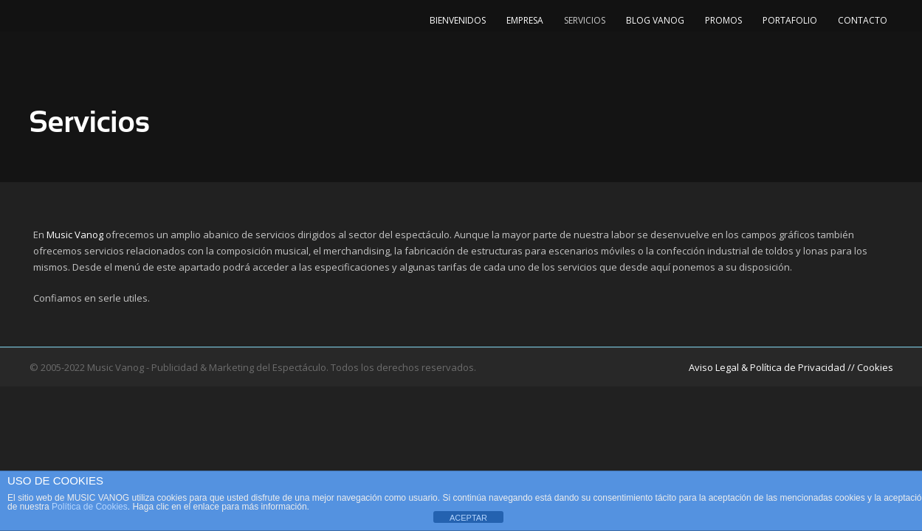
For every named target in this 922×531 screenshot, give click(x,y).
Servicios (584, 20)
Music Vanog (75, 234)
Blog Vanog (655, 20)
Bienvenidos (458, 20)
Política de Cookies (90, 507)
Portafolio (790, 20)
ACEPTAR (468, 517)
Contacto (862, 20)
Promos (723, 20)
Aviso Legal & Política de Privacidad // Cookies (791, 367)
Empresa (524, 20)
